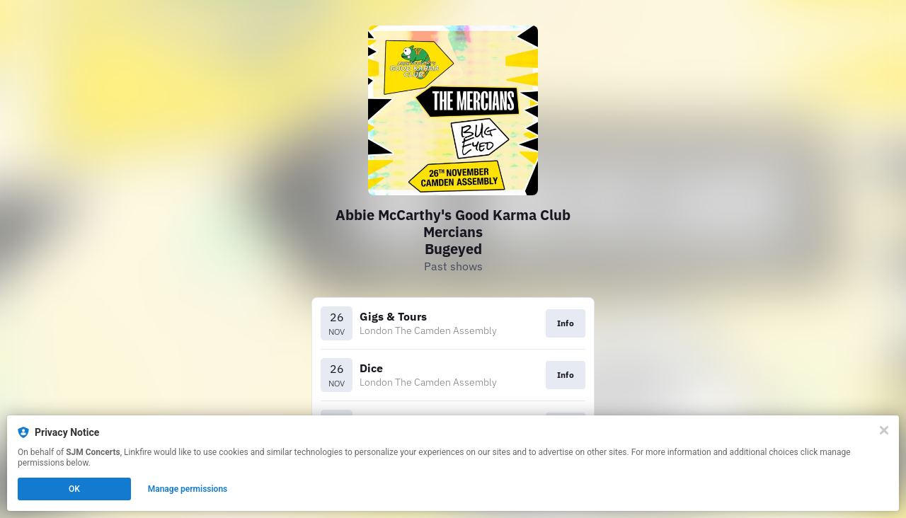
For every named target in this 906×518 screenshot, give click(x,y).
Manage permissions (188, 489)
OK (74, 489)
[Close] (884, 430)
